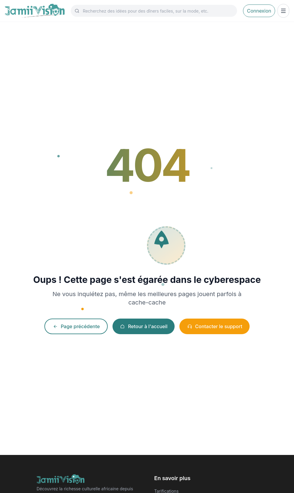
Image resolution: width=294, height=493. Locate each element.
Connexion (259, 11)
